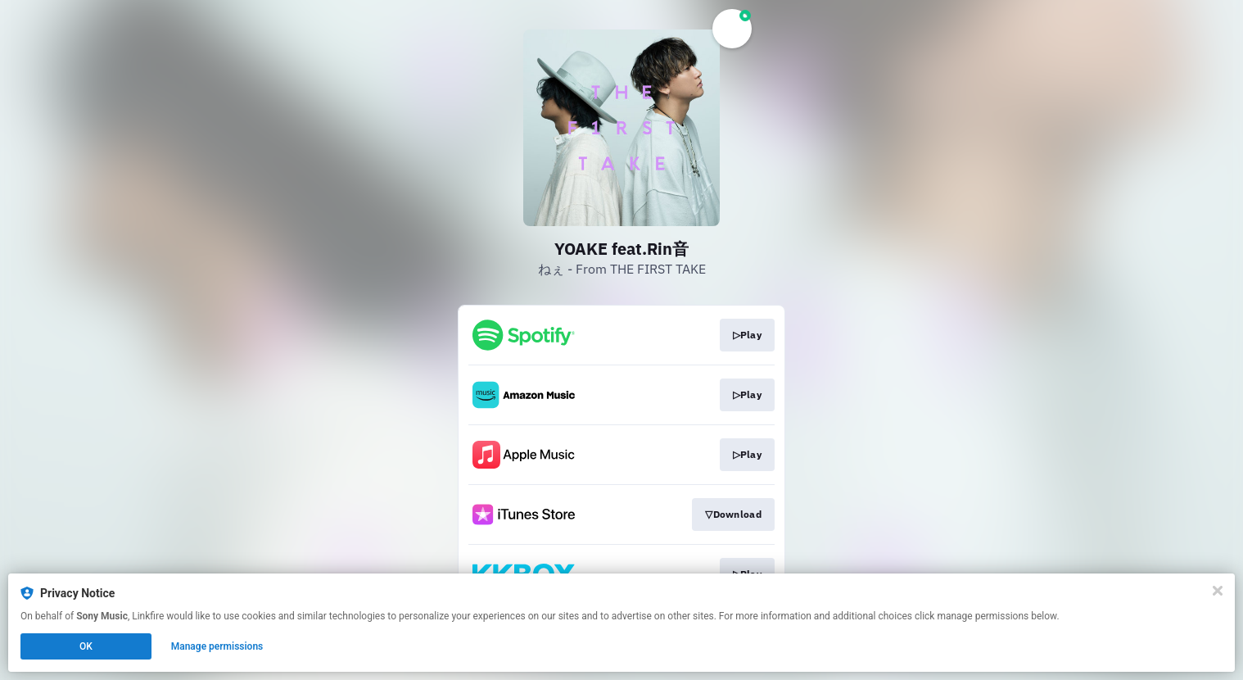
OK (86, 646)
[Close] (1218, 591)
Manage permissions (217, 646)
